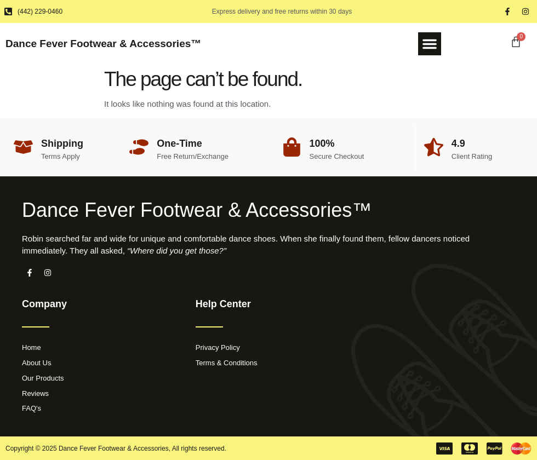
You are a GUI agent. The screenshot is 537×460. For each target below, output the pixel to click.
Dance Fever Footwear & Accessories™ (103, 43)
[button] (429, 43)
